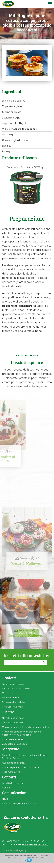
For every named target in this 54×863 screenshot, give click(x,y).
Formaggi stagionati (12, 707)
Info (24, 860)
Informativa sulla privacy (35, 844)
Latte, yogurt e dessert (13, 684)
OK (29, 860)
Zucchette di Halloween (14, 744)
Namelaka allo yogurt (13, 718)
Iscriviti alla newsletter (13, 783)
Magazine (10, 748)
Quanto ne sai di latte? (13, 762)
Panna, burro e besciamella (16, 688)
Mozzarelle (7, 693)
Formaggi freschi (10, 697)
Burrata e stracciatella (13, 702)
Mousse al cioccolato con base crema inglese (25, 727)
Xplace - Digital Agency (14, 850)
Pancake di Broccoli (12, 722)
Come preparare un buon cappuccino (21, 767)
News (5, 799)
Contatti (6, 787)
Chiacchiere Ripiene (12, 739)
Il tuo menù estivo (11, 772)
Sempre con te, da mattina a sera (19, 803)
